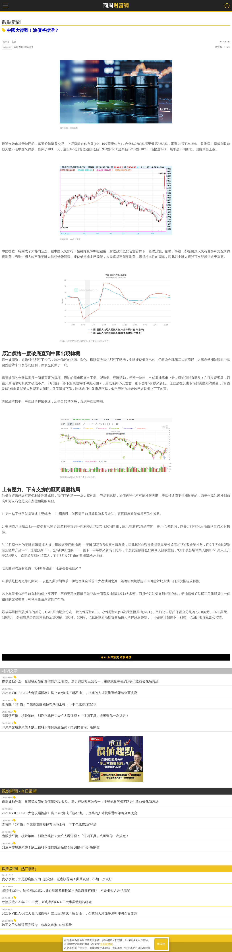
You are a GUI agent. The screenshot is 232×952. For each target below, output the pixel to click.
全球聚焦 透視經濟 (23, 47)
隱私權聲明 (106, 943)
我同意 (161, 943)
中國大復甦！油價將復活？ (30, 30)
